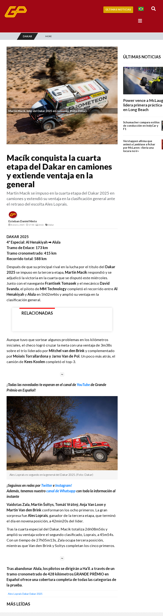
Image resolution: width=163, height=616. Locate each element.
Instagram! (63, 485)
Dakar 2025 (35, 593)
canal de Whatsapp (61, 491)
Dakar (25, 593)
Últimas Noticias (118, 9)
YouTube (83, 384)
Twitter (47, 485)
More (48, 36)
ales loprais (15, 593)
